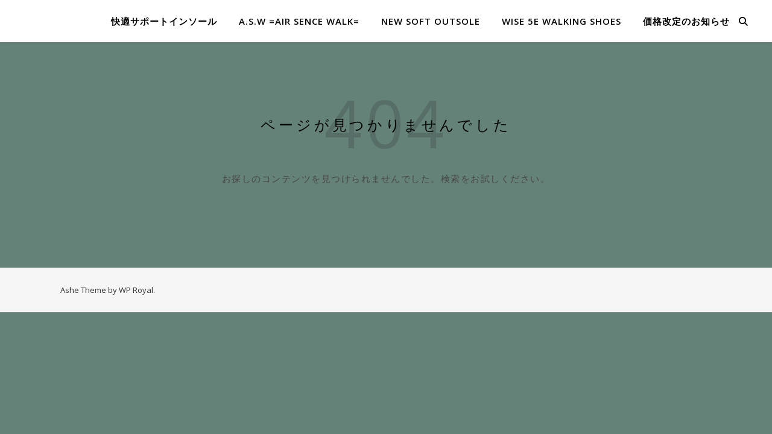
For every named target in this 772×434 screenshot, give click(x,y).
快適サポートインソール (164, 21)
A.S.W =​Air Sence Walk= (299, 21)
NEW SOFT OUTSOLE (430, 21)
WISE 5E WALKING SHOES (561, 21)
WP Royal (136, 290)
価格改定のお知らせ (686, 21)
